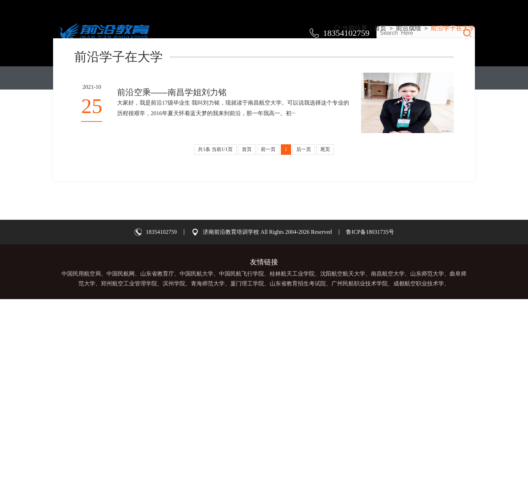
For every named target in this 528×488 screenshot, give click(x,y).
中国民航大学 (196, 463)
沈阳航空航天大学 (342, 463)
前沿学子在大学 (453, 216)
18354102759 (161, 421)
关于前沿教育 (204, 78)
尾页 (325, 338)
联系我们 (445, 78)
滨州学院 (174, 472)
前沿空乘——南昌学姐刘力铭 (172, 281)
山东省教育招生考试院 (298, 472)
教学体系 (143, 78)
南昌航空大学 (388, 463)
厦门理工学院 (247, 472)
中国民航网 (121, 463)
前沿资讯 (385, 78)
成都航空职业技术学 (418, 472)
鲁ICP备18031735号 (370, 421)
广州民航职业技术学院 (359, 472)
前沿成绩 (324, 78)
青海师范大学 (208, 472)
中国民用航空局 (81, 463)
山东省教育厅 (157, 463)
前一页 (268, 338)
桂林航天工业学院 (292, 463)
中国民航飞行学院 (241, 463)
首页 (83, 78)
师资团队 (264, 78)
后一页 (303, 338)
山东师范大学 (427, 463)
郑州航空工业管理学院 (129, 472)
